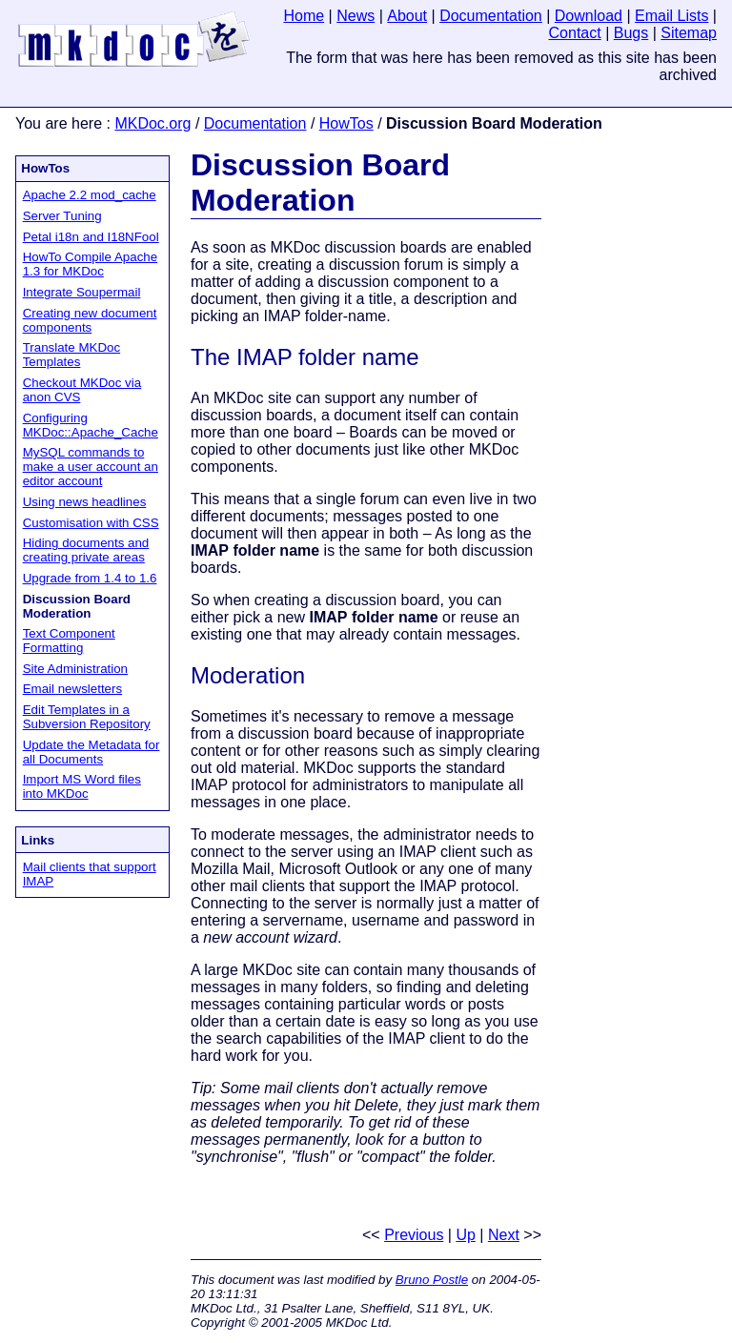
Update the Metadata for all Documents (91, 752)
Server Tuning (62, 216)
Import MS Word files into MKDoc (82, 786)
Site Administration (75, 668)
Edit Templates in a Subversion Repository (87, 716)
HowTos (346, 123)
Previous (413, 1235)
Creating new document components (90, 320)
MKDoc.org (152, 123)
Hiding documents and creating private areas (86, 550)
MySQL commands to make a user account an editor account (90, 466)
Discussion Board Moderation (320, 182)
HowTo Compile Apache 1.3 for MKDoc (90, 264)
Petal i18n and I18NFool (91, 237)
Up (465, 1235)
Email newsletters (72, 689)
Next (503, 1235)
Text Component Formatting (69, 640)
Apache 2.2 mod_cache (89, 195)
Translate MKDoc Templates (71, 354)
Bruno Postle (432, 1279)
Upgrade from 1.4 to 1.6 (90, 578)
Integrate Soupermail (82, 292)
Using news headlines (85, 502)
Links (37, 840)
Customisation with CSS (91, 523)
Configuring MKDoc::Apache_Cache (90, 425)
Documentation (255, 123)
